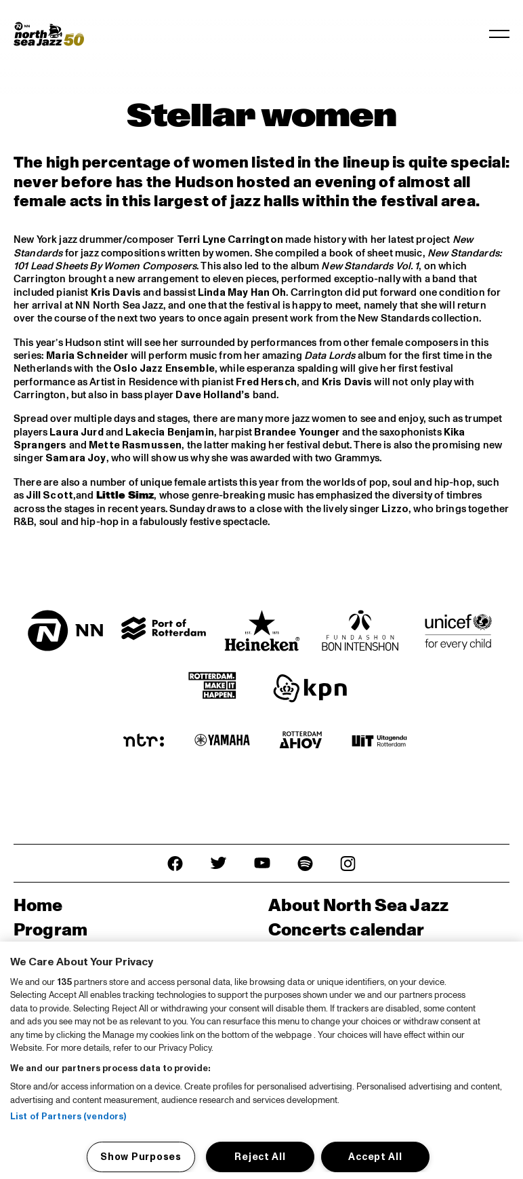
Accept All (375, 1156)
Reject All (259, 1156)
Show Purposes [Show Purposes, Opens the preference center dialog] (140, 1156)
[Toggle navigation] (499, 34)
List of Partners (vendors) (68, 1116)
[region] (261, 1060)
